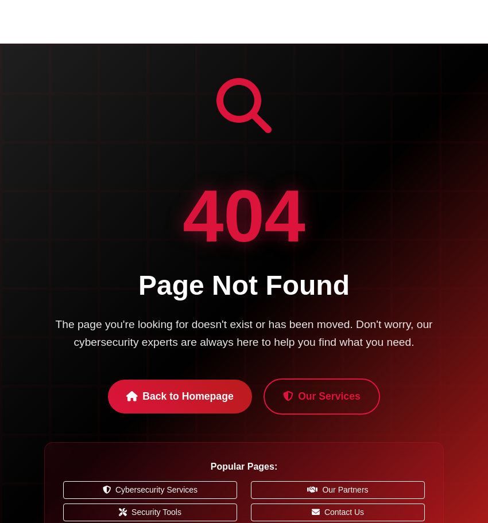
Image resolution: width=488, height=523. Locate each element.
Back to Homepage (179, 396)
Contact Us (338, 512)
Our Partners (337, 489)
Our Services (322, 396)
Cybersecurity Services (150, 489)
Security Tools (150, 512)
